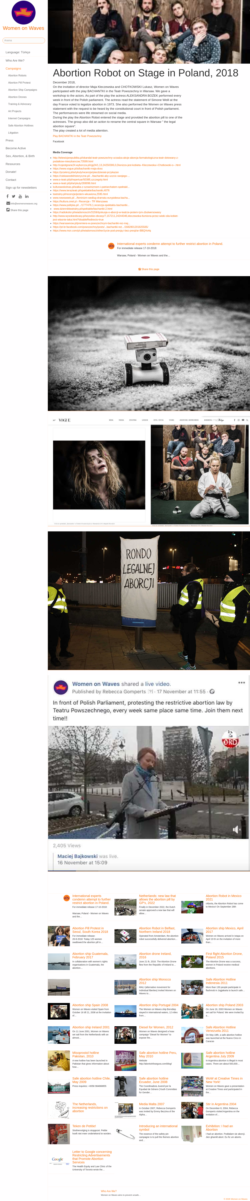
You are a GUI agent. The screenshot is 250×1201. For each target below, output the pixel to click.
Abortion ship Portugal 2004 (159, 1005)
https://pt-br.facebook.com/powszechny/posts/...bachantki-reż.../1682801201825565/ (100, 227)
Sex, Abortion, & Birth (20, 156)
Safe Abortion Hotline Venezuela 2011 (221, 1028)
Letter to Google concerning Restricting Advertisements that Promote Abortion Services (92, 1157)
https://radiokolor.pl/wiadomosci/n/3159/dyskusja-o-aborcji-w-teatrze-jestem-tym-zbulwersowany (107, 212)
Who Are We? (15, 60)
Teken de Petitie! (84, 1126)
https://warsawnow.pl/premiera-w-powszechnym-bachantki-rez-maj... (91, 223)
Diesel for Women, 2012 (156, 1027)
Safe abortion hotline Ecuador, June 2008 (153, 1080)
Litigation (13, 132)
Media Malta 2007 (152, 1104)
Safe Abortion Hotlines (20, 125)
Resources (13, 164)
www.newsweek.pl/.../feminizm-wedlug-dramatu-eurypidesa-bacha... (91, 197)
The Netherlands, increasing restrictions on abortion (90, 1107)
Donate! (11, 171)
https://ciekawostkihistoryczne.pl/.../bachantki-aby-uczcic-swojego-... (91, 176)
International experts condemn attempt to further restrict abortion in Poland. (170, 244)
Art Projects (14, 111)
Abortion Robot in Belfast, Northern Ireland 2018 (157, 929)
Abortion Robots (17, 75)
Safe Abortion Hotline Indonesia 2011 (221, 981)
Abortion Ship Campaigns (22, 89)
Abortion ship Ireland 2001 (91, 1027)
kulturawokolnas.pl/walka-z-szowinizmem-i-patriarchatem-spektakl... (91, 187)
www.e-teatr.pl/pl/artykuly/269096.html (74, 183)
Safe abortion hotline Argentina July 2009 (220, 1054)
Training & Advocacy (19, 104)
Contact (11, 179)
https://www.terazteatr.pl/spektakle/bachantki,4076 (81, 190)
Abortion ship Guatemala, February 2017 (90, 955)
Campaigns (13, 68)
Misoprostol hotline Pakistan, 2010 (85, 1054)
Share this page (17, 210)
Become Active (16, 148)
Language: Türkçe (18, 52)
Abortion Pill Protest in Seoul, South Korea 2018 (90, 929)
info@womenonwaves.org (21, 203)
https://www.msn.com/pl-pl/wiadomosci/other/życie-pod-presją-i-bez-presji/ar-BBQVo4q (102, 230)
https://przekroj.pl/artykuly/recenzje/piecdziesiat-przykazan (86, 172)
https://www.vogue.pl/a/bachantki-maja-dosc (78, 168)
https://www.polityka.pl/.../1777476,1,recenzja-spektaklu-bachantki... (91, 205)
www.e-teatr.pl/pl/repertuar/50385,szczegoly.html (80, 179)
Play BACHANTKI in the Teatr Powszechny (77, 136)
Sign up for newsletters (21, 187)
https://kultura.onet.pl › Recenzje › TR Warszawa (80, 201)
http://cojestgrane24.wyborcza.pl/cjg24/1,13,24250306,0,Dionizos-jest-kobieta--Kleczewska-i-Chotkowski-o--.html (116, 165)
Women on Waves (23, 16)
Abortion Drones (17, 97)
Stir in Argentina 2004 (221, 1104)
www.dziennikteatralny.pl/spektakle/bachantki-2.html (83, 208)
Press (9, 140)
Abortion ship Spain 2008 (90, 1005)
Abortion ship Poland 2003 (224, 1005)
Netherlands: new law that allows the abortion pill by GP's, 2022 (157, 899)
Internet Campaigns (19, 118)
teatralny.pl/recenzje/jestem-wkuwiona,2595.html (80, 194)
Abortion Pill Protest (19, 82)
